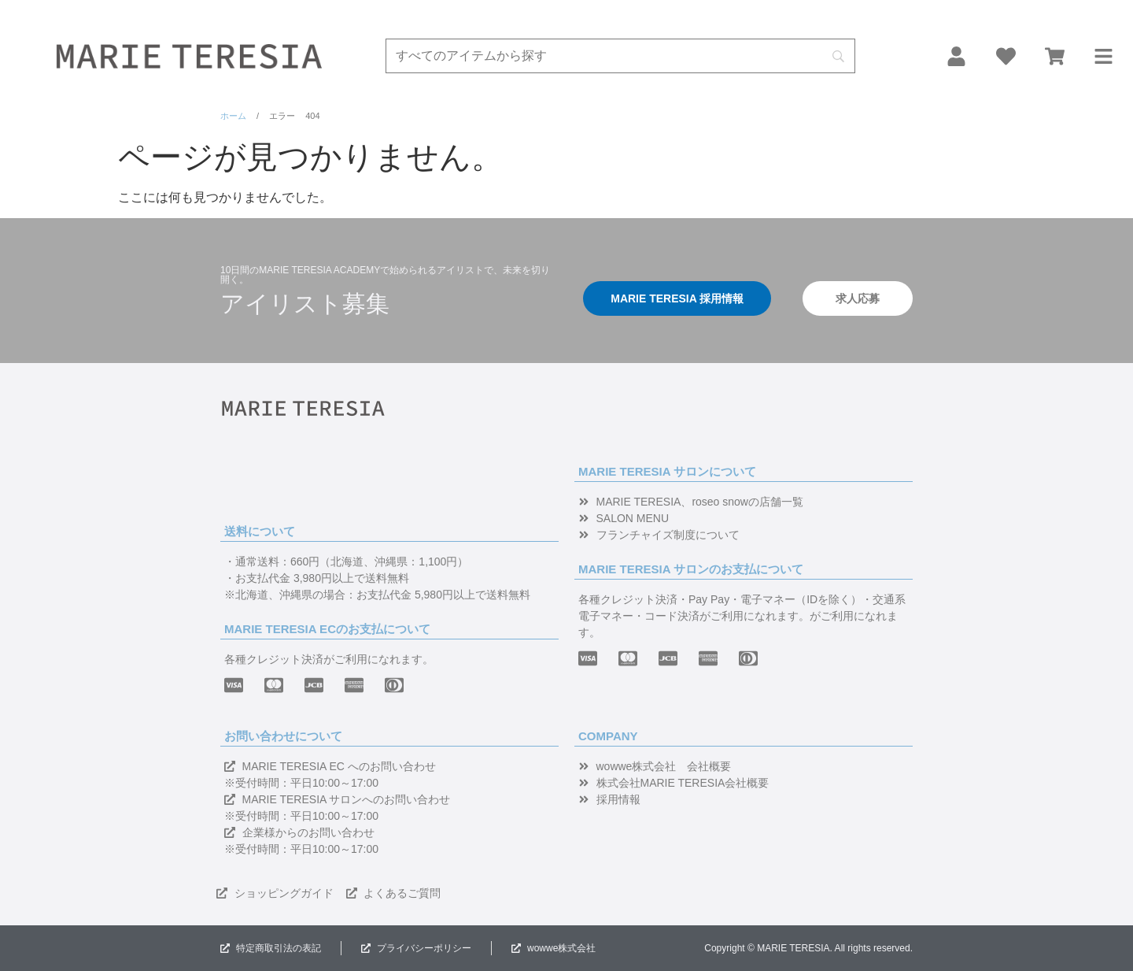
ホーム (233, 115)
